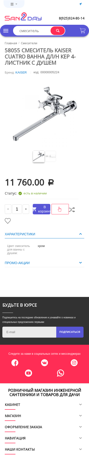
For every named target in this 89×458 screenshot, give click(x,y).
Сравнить (72, 210)
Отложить (8, 221)
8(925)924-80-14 (71, 18)
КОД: (36, 72)
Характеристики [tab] (44, 234)
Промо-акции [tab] (44, 263)
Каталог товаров (6, 30)
